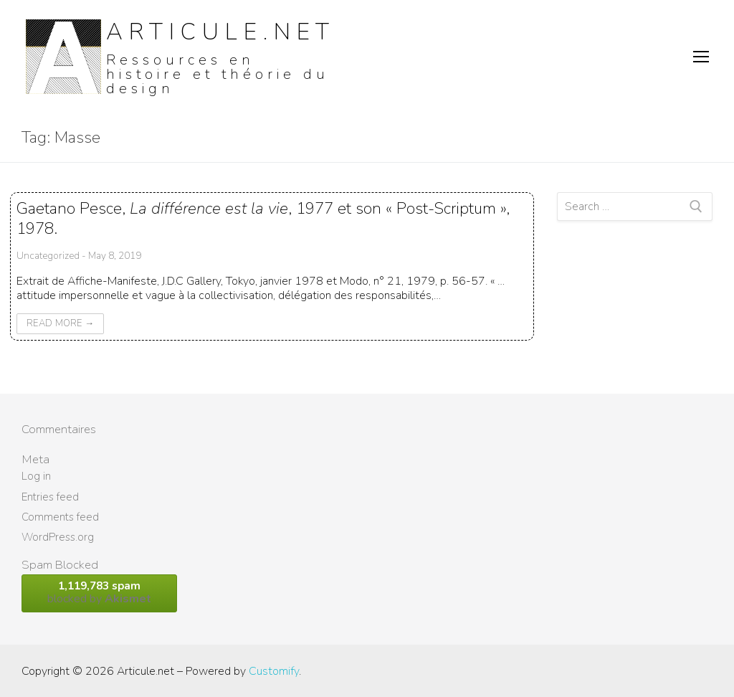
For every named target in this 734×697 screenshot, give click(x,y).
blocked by (99, 593)
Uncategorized (48, 255)
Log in (36, 476)
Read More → (60, 323)
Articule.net (220, 31)
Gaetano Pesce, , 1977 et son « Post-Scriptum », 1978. (263, 218)
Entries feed (50, 497)
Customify (274, 671)
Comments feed (60, 517)
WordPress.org (58, 537)
